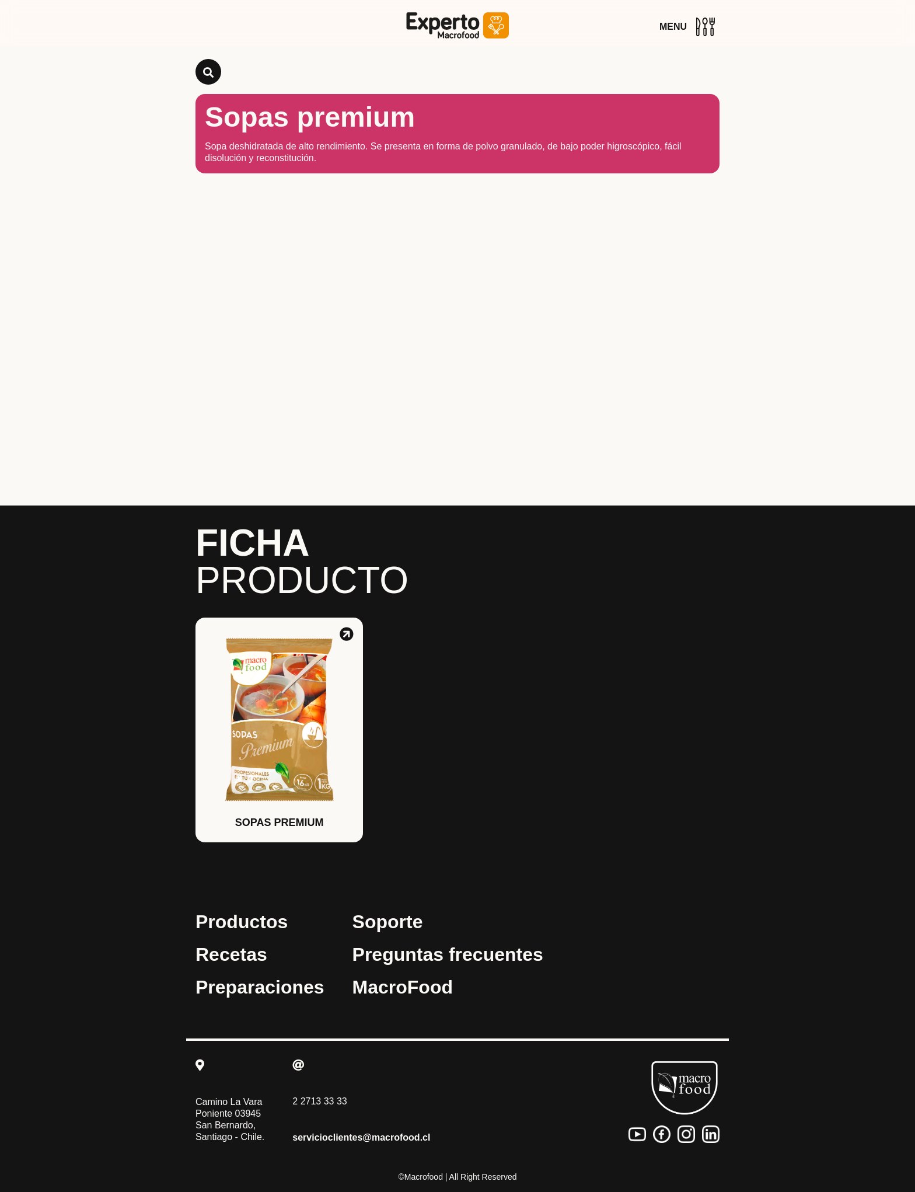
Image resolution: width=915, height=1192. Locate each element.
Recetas (231, 954)
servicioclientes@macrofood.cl (361, 1137)
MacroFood (402, 987)
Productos (241, 921)
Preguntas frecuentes (447, 954)
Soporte (387, 921)
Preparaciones (259, 987)
